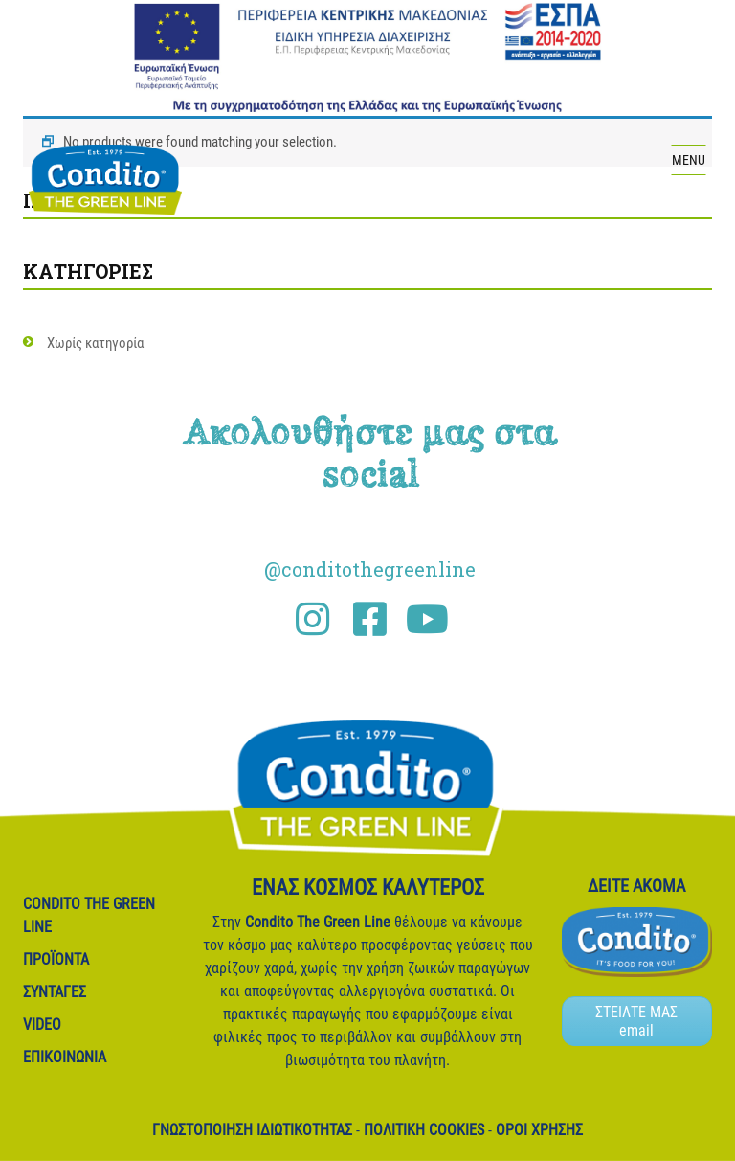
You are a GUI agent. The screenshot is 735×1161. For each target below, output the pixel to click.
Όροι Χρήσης (539, 1130)
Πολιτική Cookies (424, 1130)
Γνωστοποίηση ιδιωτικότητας (252, 1130)
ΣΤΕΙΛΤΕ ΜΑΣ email (636, 1021)
